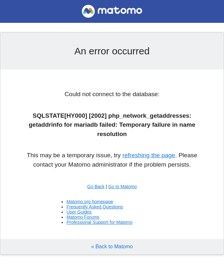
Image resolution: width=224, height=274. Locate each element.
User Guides (79, 212)
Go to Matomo (122, 186)
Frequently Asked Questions (94, 206)
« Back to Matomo (112, 246)
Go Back (96, 186)
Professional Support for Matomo (99, 222)
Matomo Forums (82, 217)
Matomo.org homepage (89, 201)
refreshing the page (148, 155)
